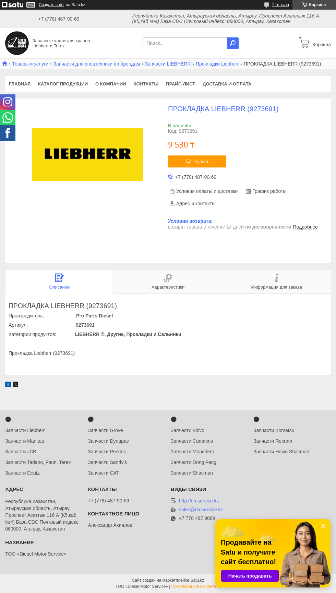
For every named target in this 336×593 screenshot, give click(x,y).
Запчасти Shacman (192, 473)
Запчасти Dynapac (108, 441)
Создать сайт (51, 4)
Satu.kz (197, 580)
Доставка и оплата (227, 83)
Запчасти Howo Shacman (281, 451)
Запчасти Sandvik (107, 462)
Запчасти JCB (20, 451)
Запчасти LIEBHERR (168, 64)
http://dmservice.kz (199, 500)
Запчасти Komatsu (273, 430)
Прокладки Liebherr (217, 64)
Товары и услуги (30, 64)
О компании (110, 83)
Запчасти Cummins (192, 441)
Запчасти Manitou (24, 441)
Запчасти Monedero (192, 451)
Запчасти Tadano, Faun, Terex (38, 462)
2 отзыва (280, 4)
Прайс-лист (180, 83)
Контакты (145, 83)
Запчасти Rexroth (272, 441)
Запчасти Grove (105, 430)
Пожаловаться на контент (195, 586)
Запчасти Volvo (187, 430)
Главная (20, 83)
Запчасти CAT (103, 473)
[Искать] (233, 43)
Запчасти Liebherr (25, 430)
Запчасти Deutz (22, 473)
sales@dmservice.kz (201, 509)
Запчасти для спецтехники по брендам (96, 64)
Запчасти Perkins (107, 451)
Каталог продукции (63, 83)
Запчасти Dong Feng (193, 462)
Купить (201, 161)
